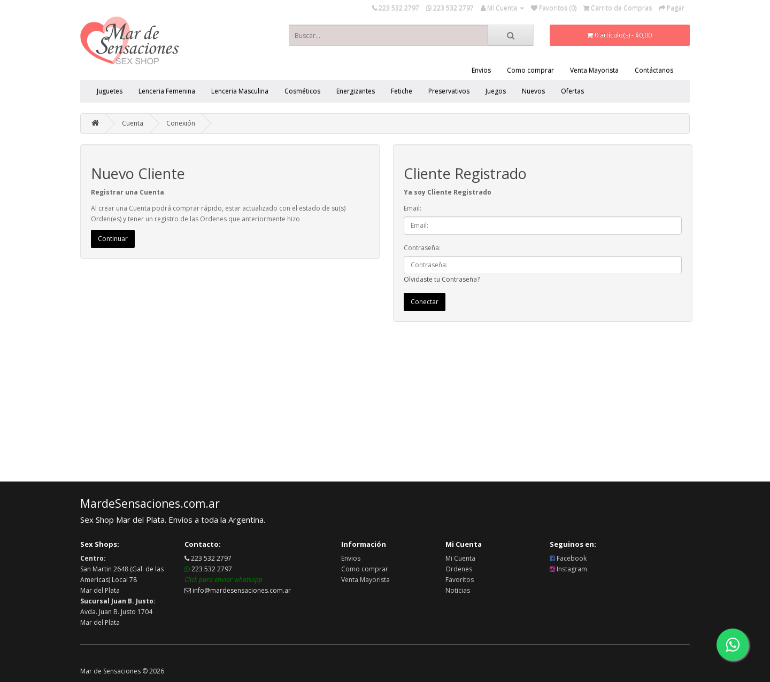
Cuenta (132, 123)
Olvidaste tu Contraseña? (442, 279)
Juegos (496, 91)
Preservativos (448, 91)
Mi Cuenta (460, 558)
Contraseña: (422, 247)
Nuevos (533, 91)
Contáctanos (654, 70)
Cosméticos (302, 91)
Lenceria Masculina (239, 91)
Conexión (180, 123)
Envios (481, 70)
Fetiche (401, 91)
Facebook (568, 558)
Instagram (568, 569)
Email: (412, 208)
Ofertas (572, 91)
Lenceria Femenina (166, 91)
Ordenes (458, 569)
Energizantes (355, 91)
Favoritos (459, 579)
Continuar (113, 238)
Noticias (457, 590)
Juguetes (109, 91)
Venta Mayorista (594, 70)
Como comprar (530, 70)
